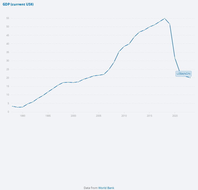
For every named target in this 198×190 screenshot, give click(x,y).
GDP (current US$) (18, 4)
